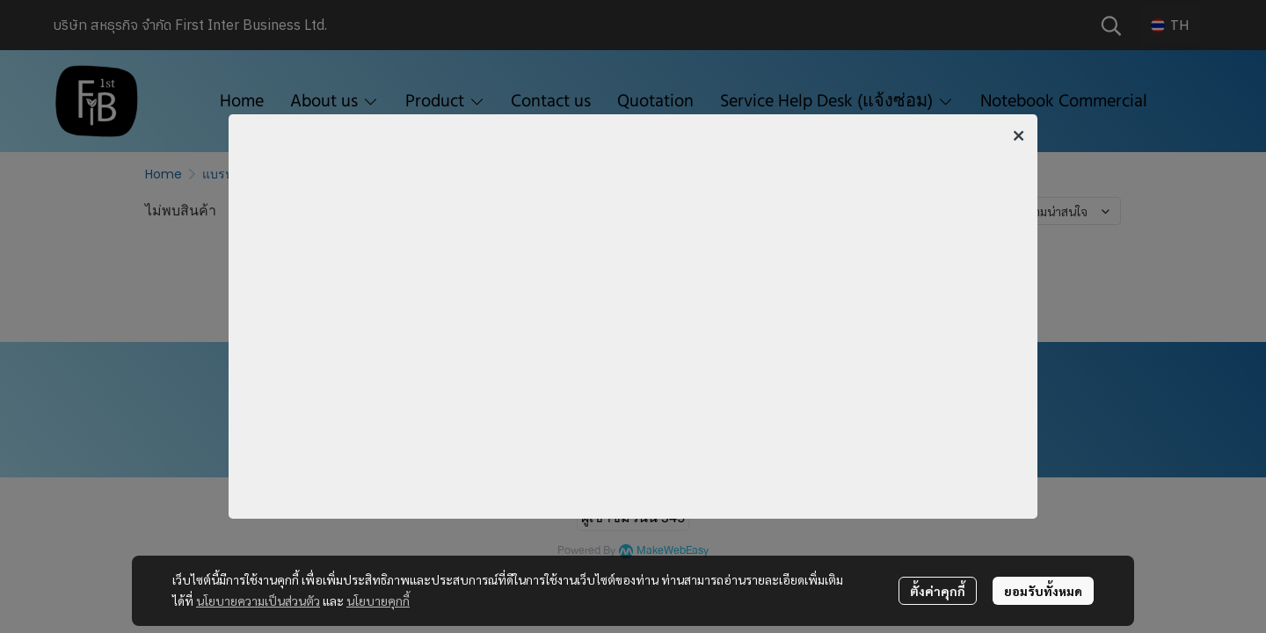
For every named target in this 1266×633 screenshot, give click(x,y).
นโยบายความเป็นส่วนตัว (258, 600)
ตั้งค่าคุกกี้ (937, 591)
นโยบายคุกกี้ (378, 600)
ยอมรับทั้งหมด (1043, 591)
